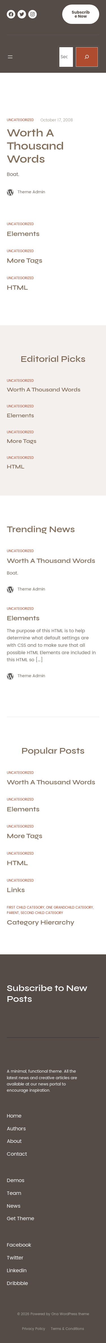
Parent (13, 913)
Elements (23, 234)
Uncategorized (20, 120)
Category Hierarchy (40, 922)
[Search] (87, 57)
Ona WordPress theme (70, 1314)
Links (16, 890)
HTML (17, 287)
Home (14, 1116)
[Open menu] (10, 56)
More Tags (24, 260)
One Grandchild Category (69, 907)
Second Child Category (42, 913)
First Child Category (25, 907)
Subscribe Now (81, 14)
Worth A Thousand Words (35, 146)
